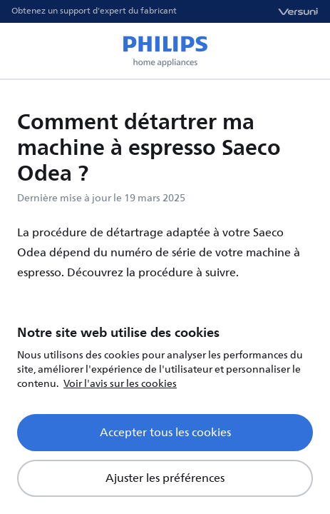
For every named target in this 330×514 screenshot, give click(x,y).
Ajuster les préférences (165, 478)
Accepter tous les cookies (165, 432)
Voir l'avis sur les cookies (120, 384)
